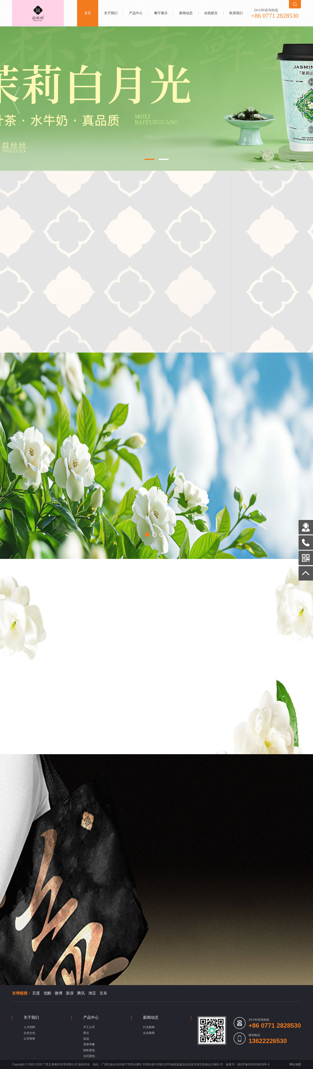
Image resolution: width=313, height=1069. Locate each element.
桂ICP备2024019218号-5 (253, 1064)
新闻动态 (186, 13)
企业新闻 (149, 1033)
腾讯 (81, 993)
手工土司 (89, 1027)
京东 (103, 993)
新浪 (70, 993)
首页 (87, 13)
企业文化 (29, 1033)
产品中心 (136, 13)
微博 (58, 993)
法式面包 (89, 1056)
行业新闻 (149, 1027)
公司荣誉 (29, 1038)
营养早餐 (89, 1044)
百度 (36, 993)
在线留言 (211, 13)
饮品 (86, 1038)
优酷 (47, 993)
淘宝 (92, 993)
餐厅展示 (161, 13)
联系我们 (236, 13)
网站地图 (295, 1064)
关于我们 (110, 13)
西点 (86, 1033)
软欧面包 (89, 1050)
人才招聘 (29, 1027)
